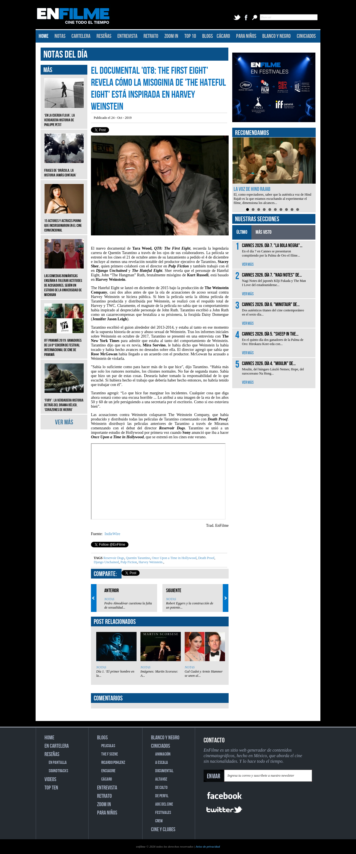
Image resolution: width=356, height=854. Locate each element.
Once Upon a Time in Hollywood (173, 558)
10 (297, 209)
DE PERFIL (161, 796)
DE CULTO (161, 787)
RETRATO (151, 36)
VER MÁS (64, 422)
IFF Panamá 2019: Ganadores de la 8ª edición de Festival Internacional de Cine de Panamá (64, 343)
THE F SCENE (109, 754)
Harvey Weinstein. (150, 562)
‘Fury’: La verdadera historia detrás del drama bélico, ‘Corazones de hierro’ (64, 401)
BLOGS (207, 36)
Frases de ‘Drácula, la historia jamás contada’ (64, 169)
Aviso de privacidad (208, 846)
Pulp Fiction (128, 562)
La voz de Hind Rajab (252, 189)
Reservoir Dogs (113, 558)
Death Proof (205, 558)
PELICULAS (108, 746)
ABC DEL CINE (164, 804)
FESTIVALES (163, 812)
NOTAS (60, 36)
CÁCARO (223, 36)
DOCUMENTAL (164, 771)
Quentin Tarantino (137, 558)
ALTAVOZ (161, 779)
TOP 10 (190, 36)
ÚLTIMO (241, 232)
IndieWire (112, 534)
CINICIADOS (306, 36)
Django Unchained (106, 562)
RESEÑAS (104, 36)
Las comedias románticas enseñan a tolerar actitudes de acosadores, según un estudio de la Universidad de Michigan (64, 281)
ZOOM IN (171, 36)
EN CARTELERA (56, 746)
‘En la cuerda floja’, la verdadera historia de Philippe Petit (64, 116)
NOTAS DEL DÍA (65, 55)
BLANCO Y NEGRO (276, 36)
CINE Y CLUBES (163, 829)
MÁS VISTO (263, 232)
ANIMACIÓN (162, 754)
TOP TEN (51, 787)
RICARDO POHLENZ (113, 762)
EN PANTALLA (58, 762)
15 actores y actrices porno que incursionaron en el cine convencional (64, 221)
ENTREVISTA (127, 36)
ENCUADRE (108, 771)
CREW (159, 821)
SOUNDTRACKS (58, 771)
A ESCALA (161, 762)
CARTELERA (80, 36)
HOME (43, 36)
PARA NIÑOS (246, 36)
